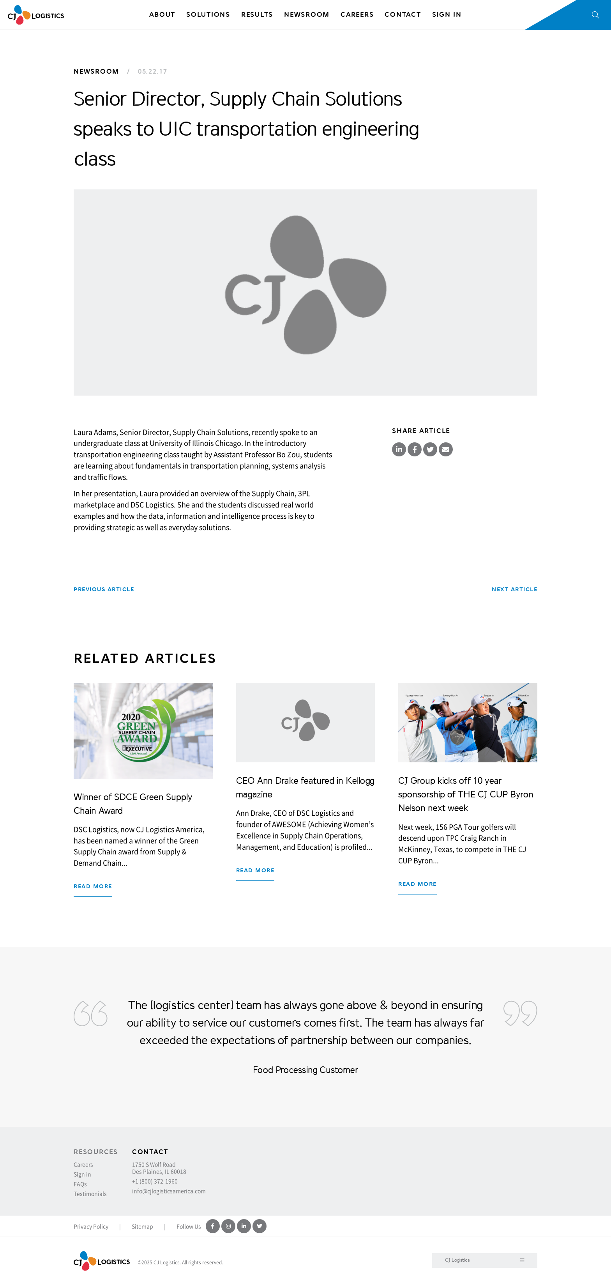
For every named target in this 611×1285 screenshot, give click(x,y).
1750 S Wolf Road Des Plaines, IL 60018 (159, 1168)
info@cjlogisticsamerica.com (169, 1190)
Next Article (514, 589)
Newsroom (96, 71)
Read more (93, 886)
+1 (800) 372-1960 (155, 1180)
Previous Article (104, 589)
